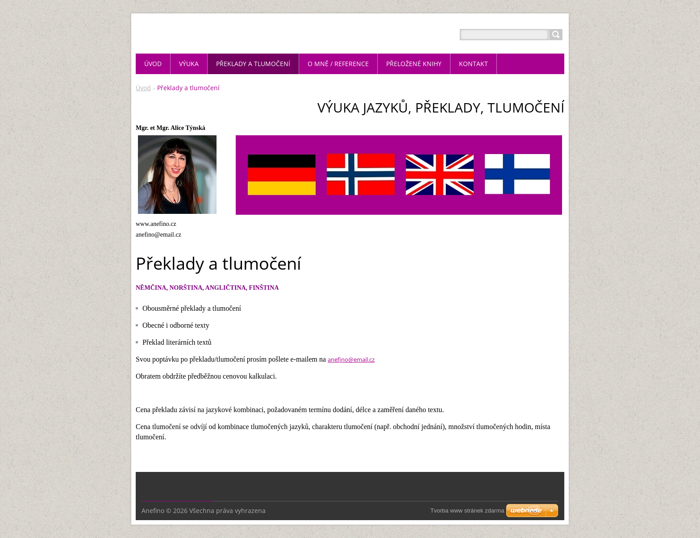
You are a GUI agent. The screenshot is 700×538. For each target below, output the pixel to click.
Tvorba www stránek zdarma (467, 510)
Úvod (143, 87)
